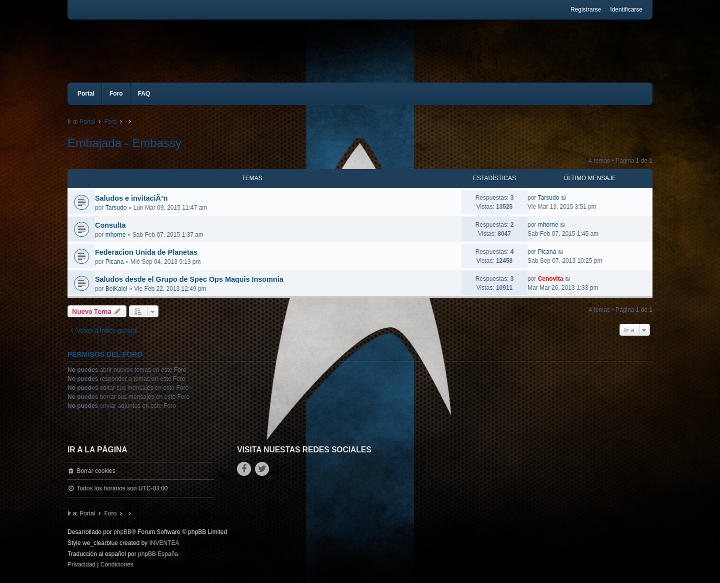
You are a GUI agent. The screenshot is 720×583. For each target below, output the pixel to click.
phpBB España (158, 553)
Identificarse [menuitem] (626, 9)
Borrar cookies (95, 470)
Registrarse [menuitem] (585, 9)
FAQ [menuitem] (144, 93)
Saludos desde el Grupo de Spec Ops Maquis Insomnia (189, 279)
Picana (115, 261)
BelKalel (117, 288)
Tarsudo (116, 207)
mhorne (116, 234)
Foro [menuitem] (116, 93)
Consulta (110, 225)
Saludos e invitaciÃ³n (131, 198)
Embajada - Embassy (125, 143)
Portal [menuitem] (86, 93)
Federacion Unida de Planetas (146, 252)
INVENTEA (164, 542)
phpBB (123, 531)
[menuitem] (82, 564)
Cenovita (551, 278)
